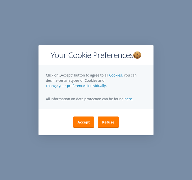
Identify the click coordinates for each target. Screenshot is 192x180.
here (128, 98)
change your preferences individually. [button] (76, 85)
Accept (84, 122)
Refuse (108, 122)
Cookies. (116, 75)
